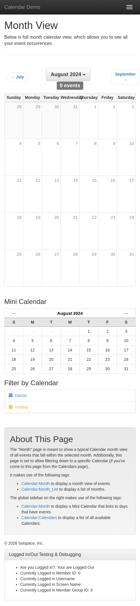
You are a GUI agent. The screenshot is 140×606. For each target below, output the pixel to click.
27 (56, 254)
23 (113, 217)
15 (94, 180)
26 (38, 254)
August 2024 (70, 313)
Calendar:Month (35, 483)
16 (113, 180)
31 (131, 254)
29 (94, 254)
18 (19, 217)
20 (56, 217)
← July (17, 77)
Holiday (18, 407)
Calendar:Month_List (39, 489)
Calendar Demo (22, 7)
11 (19, 180)
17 (131, 180)
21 (75, 217)
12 (38, 180)
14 (75, 180)
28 (75, 254)
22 (94, 217)
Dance (18, 395)
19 (38, 217)
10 (131, 143)
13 (56, 180)
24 (131, 217)
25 (19, 254)
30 (113, 254)
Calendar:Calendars (39, 517)
